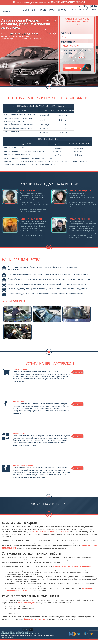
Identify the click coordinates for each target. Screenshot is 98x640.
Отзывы (43, 9)
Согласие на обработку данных (76, 52)
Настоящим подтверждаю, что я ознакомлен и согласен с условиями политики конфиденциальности (77, 59)
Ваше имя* (66, 33)
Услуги (26, 9)
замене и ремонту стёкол (67, 2)
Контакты (62, 9)
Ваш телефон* (68, 42)
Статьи (52, 9)
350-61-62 (85, 7)
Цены (34, 9)
